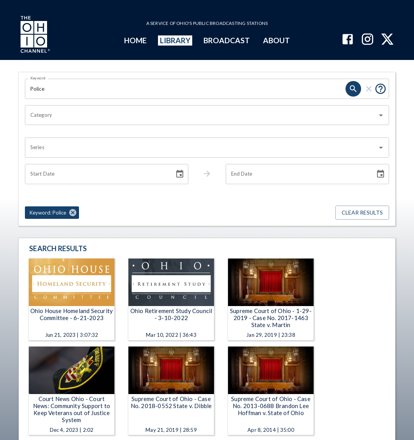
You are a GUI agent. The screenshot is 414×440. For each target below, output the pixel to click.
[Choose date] (180, 174)
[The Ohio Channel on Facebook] (347, 40)
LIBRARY (175, 40)
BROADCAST (226, 40)
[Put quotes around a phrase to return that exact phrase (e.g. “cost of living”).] (380, 89)
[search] (353, 89)
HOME (135, 40)
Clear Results (362, 213)
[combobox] (201, 115)
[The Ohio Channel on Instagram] (367, 40)
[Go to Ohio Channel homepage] (34, 35)
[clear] (369, 89)
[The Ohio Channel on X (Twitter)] (387, 40)
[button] (52, 212)
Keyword (38, 78)
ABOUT (276, 40)
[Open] (380, 115)
